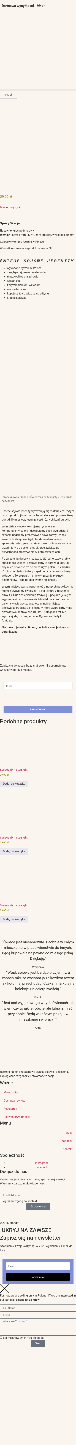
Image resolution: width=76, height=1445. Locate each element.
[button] (38, 90)
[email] (38, 685)
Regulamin (10, 1108)
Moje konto (11, 1092)
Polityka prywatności (17, 1117)
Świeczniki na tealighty (43, 497)
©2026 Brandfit (9, 1223)
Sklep (24, 497)
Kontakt (67, 1149)
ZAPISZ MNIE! (38, 709)
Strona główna (10, 497)
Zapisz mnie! (38, 1276)
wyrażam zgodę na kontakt (20, 1201)
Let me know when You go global (23, 1337)
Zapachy (66, 1141)
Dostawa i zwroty (14, 1100)
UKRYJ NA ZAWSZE (26, 1230)
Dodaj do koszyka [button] (14, 783)
